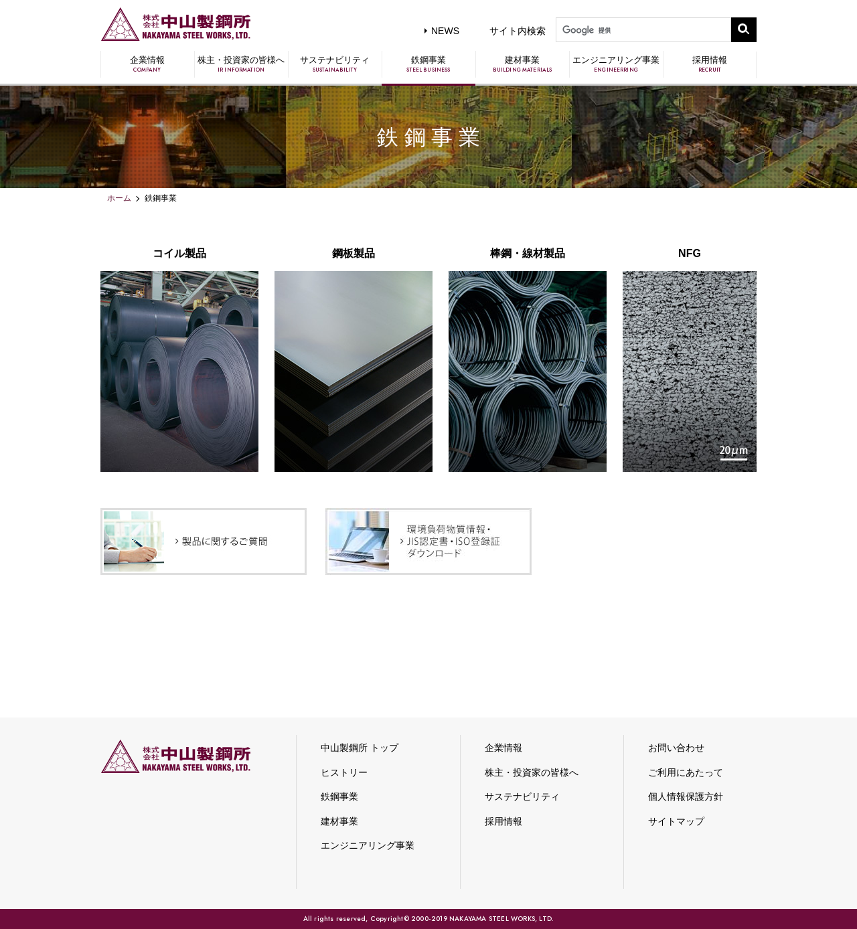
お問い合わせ (676, 747)
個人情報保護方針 (685, 796)
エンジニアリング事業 (615, 64)
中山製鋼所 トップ (359, 747)
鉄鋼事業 (428, 64)
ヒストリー (344, 772)
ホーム (119, 198)
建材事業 (522, 64)
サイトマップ (676, 821)
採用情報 (709, 64)
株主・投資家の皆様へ (241, 64)
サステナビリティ (334, 64)
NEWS (445, 30)
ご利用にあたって (685, 772)
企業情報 (147, 64)
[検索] (642, 31)
